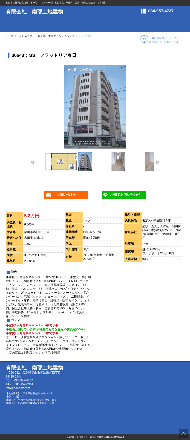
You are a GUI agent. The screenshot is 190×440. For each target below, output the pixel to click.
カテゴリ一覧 (32, 36)
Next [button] (157, 162)
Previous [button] (33, 162)
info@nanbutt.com (18, 388)
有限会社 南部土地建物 (34, 11)
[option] (95, 107)
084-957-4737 (161, 11)
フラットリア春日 (82, 36)
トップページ (14, 36)
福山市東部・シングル (56, 36)
